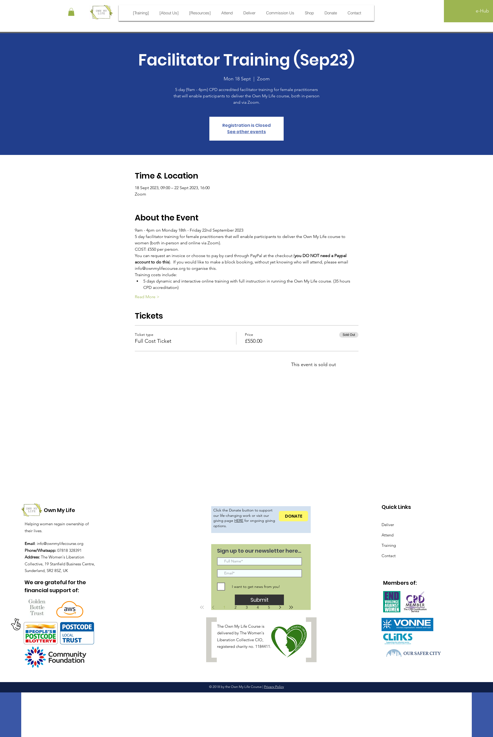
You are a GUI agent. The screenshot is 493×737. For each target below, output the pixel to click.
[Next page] (280, 607)
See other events (246, 132)
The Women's (252, 632)
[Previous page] (213, 607)
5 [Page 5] (269, 607)
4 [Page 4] (258, 607)
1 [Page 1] (224, 607)
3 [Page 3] (247, 607)
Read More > (147, 296)
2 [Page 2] (235, 607)
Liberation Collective (235, 639)
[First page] (202, 607)
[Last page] (291, 607)
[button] (71, 12)
